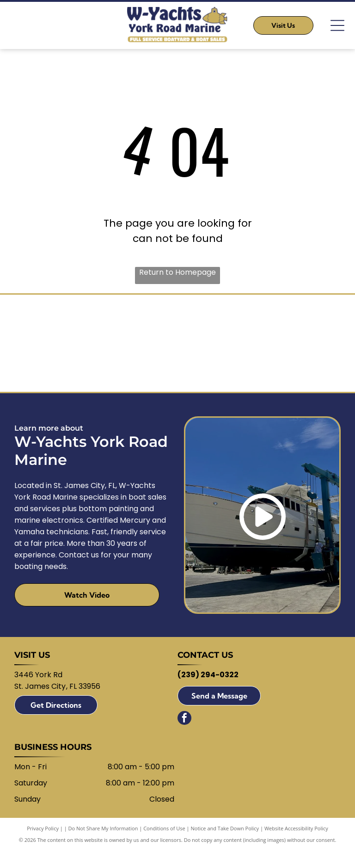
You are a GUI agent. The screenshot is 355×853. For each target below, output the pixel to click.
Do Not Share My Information (103, 831)
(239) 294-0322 (208, 677)
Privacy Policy (43, 831)
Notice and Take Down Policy (225, 831)
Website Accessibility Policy (296, 831)
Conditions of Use (164, 831)
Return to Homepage (177, 272)
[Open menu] (337, 25)
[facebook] (184, 722)
